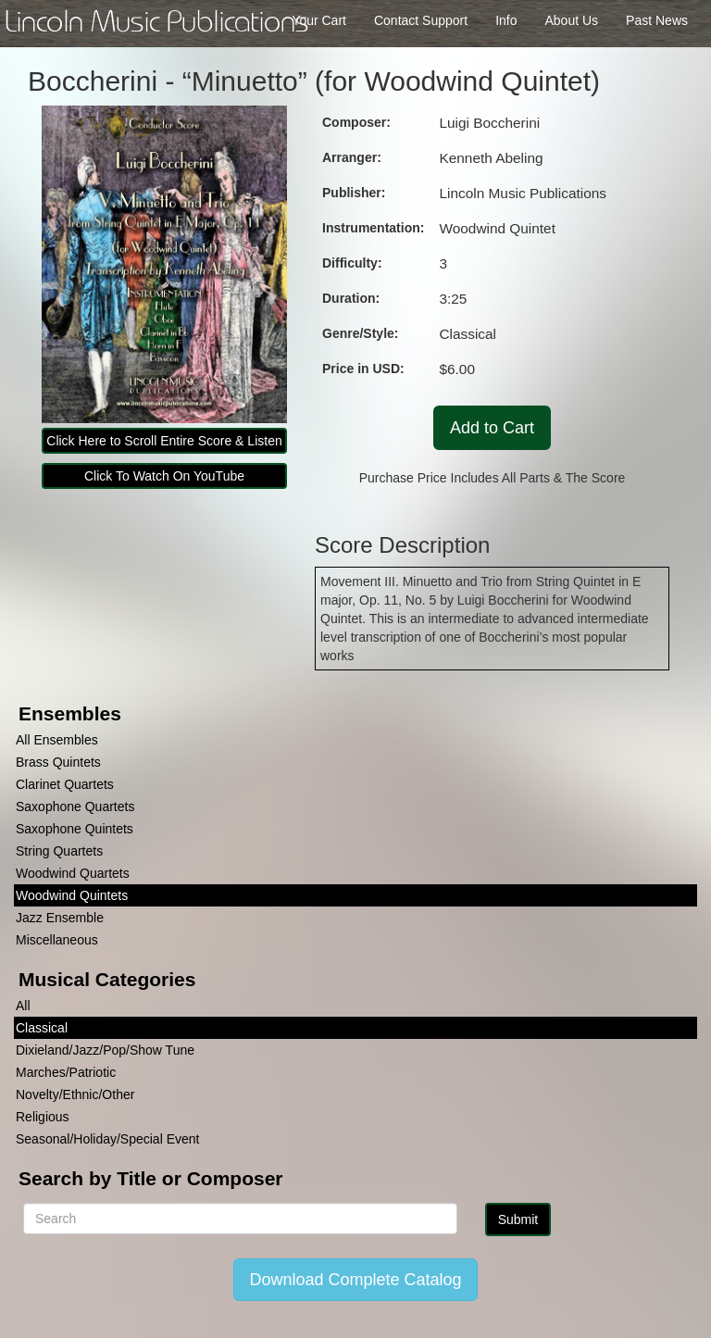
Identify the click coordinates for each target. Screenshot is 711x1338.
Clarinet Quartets (65, 784)
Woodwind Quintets (72, 895)
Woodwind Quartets (73, 873)
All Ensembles (57, 739)
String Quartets (59, 851)
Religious (42, 1116)
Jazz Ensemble (60, 917)
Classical (42, 1027)
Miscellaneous (57, 939)
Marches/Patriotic (66, 1072)
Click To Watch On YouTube (164, 476)
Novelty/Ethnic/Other (75, 1094)
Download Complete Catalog (355, 1279)
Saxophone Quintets (74, 828)
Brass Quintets (58, 762)
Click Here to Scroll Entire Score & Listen (163, 440)
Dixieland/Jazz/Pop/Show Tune (105, 1050)
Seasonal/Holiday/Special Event (107, 1139)
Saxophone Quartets (75, 806)
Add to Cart (492, 428)
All (23, 1005)
